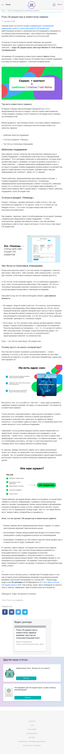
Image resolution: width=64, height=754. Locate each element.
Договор (32, 737)
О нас (32, 725)
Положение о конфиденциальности (32, 741)
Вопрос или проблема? (32, 745)
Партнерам (32, 729)
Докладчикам (32, 733)
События (32, 721)
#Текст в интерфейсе (14, 600)
